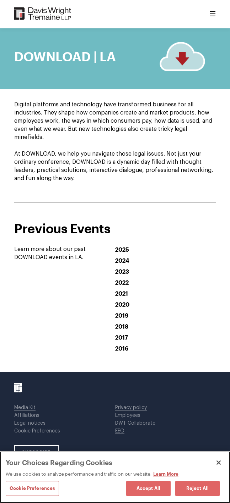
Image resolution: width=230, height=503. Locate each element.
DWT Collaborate (135, 423)
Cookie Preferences (37, 431)
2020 (122, 304)
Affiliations (26, 415)
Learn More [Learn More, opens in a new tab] (165, 474)
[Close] (218, 462)
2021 (121, 293)
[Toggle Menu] (212, 14)
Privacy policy (131, 407)
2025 (122, 249)
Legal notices (30, 423)
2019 (121, 315)
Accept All (148, 488)
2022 (122, 282)
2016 (121, 348)
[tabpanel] (115, 230)
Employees (127, 415)
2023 (122, 271)
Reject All (197, 488)
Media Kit (25, 407)
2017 (121, 337)
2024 (122, 260)
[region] (115, 477)
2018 (121, 326)
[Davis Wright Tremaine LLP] (42, 14)
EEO (119, 431)
